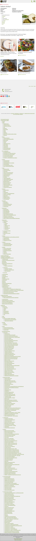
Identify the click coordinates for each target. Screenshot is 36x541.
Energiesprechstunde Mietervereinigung (11, 387)
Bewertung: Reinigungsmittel (9, 501)
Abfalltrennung (6, 123)
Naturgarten (5, 195)
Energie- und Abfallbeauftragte (9, 505)
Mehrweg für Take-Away (8, 508)
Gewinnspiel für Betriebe (8, 320)
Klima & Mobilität (6, 211)
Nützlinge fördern (6, 196)
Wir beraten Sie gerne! (5, 119)
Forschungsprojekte (6, 476)
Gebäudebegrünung (6, 143)
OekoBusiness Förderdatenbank (10, 516)
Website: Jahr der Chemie (8, 371)
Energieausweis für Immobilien (8, 162)
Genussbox (6, 506)
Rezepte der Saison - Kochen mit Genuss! (8, 52)
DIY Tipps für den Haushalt (8, 156)
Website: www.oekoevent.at (9, 372)
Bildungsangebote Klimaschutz (9, 431)
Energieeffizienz (5, 276)
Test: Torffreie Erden (7, 488)
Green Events (4, 280)
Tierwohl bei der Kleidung (7, 244)
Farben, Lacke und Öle (7, 248)
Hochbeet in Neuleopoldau (9, 392)
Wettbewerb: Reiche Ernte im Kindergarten (11, 464)
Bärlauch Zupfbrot (4, 72)
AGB (14, 114)
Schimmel (5, 252)
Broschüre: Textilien (7, 338)
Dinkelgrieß (7, 19)
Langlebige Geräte (7, 396)
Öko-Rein (5, 264)
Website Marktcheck (8, 373)
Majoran (3, 21)
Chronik (3, 317)
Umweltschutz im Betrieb (7, 491)
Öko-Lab (6, 514)
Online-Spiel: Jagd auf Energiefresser (10, 440)
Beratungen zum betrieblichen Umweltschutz (12, 496)
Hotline (4, 323)
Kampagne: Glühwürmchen (9, 347)
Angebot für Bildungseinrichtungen (8, 260)
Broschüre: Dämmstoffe (8, 339)
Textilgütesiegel (6, 238)
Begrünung (4, 261)
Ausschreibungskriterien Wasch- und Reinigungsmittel (13, 492)
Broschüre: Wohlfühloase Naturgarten (11, 340)
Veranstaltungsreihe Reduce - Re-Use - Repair (12, 412)
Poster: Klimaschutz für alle (9, 367)
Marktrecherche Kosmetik (9, 355)
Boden (4, 191)
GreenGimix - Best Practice (9, 269)
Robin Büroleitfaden (7, 521)
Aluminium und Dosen (7, 126)
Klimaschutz (4, 208)
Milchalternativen (6, 181)
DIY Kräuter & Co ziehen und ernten (9, 153)
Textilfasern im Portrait (7, 240)
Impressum (17, 113)
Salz (2, 24)
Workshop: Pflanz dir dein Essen (10, 473)
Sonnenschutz (5, 206)
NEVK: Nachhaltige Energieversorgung (11, 401)
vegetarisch (19, 11)
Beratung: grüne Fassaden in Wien (10, 381)
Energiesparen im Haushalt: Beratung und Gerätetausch (14, 386)
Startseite (13, 113)
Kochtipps (5, 177)
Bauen (3, 136)
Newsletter (5, 324)
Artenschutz (5, 221)
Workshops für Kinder (8, 470)
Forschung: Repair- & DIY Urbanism (10, 483)
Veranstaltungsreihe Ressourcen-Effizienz (11, 531)
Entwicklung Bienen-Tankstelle (9, 435)
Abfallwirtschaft (5, 259)
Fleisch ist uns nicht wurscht (8, 172)
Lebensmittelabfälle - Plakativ (9, 397)
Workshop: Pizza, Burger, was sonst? (10, 469)
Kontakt (21, 114)
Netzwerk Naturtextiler (8, 513)
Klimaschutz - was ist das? (7, 216)
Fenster (4, 142)
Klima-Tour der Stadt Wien (9, 438)
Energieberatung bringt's (8, 384)
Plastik (4, 131)
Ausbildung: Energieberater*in (9, 419)
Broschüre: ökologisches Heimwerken (11, 336)
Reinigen (4, 251)
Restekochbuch (7, 522)
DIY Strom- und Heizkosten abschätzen (10, 157)
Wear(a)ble (6, 461)
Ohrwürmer (6, 229)
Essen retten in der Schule (8, 436)
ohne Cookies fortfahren (18, 538)
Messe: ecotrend (7, 359)
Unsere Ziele (5, 307)
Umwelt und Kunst (7, 447)
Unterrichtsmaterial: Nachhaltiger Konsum (11, 452)
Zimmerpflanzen (6, 199)
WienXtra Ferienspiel (8, 465)
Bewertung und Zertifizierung (7, 263)
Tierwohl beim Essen (7, 243)
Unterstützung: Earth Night (9, 404)
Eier (3, 17)
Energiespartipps (6, 160)
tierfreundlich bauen (6, 233)
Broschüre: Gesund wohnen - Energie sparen (12, 337)
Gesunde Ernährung (6, 174)
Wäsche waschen (6, 239)
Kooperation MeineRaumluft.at (9, 395)
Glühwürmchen (7, 225)
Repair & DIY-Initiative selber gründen (9, 134)
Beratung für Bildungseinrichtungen (8, 301)
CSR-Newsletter (5, 274)
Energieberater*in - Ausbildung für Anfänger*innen (12, 289)
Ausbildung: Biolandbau (8, 418)
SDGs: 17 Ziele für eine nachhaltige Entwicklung (11, 218)
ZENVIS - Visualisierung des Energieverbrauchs (12, 474)
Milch (4, 20)
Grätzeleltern (6, 426)
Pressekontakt (5, 329)
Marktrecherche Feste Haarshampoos (11, 357)
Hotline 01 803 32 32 (8, 378)
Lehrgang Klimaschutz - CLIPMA (10, 425)
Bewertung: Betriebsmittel (9, 498)
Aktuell (3, 121)
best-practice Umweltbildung (7, 302)
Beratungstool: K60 (7, 383)
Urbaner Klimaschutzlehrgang (9, 427)
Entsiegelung (5, 192)
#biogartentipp (6, 190)
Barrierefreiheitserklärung (29, 113)
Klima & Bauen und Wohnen (8, 213)
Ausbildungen (5, 417)
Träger (4, 310)
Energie (3, 159)
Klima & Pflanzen (6, 212)
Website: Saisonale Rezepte (9, 374)
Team (3, 316)
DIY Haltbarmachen (6, 152)
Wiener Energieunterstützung (9, 414)
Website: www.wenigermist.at (9, 462)
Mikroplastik (5, 129)
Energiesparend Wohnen (8, 482)
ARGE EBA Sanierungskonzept (9, 380)
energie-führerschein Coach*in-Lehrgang (10, 291)
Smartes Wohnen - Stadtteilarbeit (10, 410)
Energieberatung (6, 161)
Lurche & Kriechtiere (6, 230)
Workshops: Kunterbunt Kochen (10, 472)
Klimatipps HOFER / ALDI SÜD (9, 394)
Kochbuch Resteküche (8, 349)
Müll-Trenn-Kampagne (8, 509)
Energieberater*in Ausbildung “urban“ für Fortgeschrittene (13, 290)
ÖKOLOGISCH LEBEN (5, 120)
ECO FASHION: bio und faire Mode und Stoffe (11, 237)
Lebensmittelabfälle (6, 178)
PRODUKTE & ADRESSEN (5, 256)
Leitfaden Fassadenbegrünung (9, 354)
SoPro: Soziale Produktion (9, 523)
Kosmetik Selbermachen (7, 204)
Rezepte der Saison (4, 4)
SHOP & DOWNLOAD (5, 255)
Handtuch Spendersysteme (9, 507)
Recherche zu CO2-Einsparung (9, 486)
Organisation (4, 306)
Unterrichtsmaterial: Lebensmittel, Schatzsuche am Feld (14, 454)
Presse (18, 114)
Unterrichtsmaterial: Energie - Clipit (10, 448)
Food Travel (6, 437)
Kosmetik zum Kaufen (7, 205)
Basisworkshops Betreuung (9, 495)
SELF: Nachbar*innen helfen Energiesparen (11, 409)
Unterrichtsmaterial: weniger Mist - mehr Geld (12, 455)
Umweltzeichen (5, 284)
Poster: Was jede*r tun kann (9, 366)
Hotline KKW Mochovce (8, 393)
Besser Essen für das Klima (9, 497)
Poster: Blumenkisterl (8, 364)
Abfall (3, 122)
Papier (4, 130)
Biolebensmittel (6, 169)
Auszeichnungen (6, 313)
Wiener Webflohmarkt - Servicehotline (11, 415)
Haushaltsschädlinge (7, 249)
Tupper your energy (7, 411)
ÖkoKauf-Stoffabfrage (8, 265)
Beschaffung (4, 262)
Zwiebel (3, 16)
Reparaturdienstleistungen (7, 283)
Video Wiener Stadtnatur (8, 458)
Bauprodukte (5, 140)
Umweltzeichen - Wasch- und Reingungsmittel (12, 530)
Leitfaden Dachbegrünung (9, 353)
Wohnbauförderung (6, 149)
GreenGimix (5, 267)
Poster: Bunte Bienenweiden (9, 363)
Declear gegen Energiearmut (9, 479)
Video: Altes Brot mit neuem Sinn (10, 368)
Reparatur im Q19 (7, 406)
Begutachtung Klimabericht (9, 478)
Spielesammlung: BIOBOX (9, 441)
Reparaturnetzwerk (7, 405)
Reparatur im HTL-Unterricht (9, 439)
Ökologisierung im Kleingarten (9, 403)
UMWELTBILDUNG (4, 295)
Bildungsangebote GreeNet (9, 430)
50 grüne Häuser (7, 477)
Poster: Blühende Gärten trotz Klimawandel (11, 365)
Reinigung (4, 282)
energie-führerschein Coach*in (9, 422)
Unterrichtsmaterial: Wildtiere (9, 456)
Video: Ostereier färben (8, 370)
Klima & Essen (5, 209)
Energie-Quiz (6, 388)
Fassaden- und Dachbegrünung (8, 193)
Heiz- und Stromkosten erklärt (8, 166)
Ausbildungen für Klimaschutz (8, 217)
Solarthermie (5, 147)
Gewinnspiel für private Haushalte (10, 319)
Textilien (3, 235)
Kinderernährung (6, 175)
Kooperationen (6, 311)
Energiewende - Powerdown (9, 504)
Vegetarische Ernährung (7, 187)
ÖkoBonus (6, 515)
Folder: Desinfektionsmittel (9, 346)
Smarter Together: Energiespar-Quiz (10, 444)
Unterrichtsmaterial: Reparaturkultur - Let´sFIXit (12, 453)
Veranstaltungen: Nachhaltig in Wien (10, 457)
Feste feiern (5, 171)
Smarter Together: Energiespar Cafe (10, 443)
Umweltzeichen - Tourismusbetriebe (10, 529)
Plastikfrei (5, 132)
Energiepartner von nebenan (9, 424)
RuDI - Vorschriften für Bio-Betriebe (10, 517)
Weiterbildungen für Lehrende (7, 300)
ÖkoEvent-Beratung (7, 402)
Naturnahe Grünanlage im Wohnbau (10, 400)
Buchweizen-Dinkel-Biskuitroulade (24, 72)
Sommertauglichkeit (7, 148)
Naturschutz (4, 220)
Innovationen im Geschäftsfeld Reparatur (11, 484)
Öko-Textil (5, 272)
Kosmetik (4, 200)
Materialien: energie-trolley (9, 423)
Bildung (4, 429)
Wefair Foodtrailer (7, 466)
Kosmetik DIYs (5, 203)
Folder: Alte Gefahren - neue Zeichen (10, 342)
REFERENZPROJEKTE (6, 331)
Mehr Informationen (18, 539)
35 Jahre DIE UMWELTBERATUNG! (9, 318)
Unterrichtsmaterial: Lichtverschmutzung (11, 449)
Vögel (4, 234)
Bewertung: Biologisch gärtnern (9, 499)
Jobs (16, 114)
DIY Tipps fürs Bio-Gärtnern (8, 155)
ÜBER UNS (3, 305)
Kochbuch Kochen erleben (9, 348)
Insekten (4, 222)
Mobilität (3, 277)
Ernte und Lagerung (6, 170)
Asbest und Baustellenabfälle (8, 139)
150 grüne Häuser (7, 379)
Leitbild (4, 308)
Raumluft (3, 281)
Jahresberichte (6, 312)
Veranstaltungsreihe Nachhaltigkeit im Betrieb (11, 293)
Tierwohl (3, 242)
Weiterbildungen (5, 286)
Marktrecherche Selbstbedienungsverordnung (12, 356)
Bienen (5, 224)
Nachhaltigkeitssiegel (8, 512)
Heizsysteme (5, 144)
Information (5, 332)
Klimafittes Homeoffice (7, 250)
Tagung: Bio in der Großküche (9, 446)
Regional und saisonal (7, 182)
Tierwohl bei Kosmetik (7, 245)
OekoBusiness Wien (5, 278)
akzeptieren (18, 537)
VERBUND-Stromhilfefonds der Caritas (11, 413)
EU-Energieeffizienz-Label (8, 165)
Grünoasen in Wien (7, 389)
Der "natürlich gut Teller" (8, 503)
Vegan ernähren (6, 186)
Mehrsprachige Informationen (7, 303)
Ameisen (6, 223)
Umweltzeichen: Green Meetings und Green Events (13, 525)
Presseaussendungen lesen (8, 327)
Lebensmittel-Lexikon (7, 180)
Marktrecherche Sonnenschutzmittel (10, 358)
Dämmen (5, 141)
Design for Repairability (8, 432)
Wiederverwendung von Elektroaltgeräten (11, 532)
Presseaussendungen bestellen (8, 328)
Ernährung (4, 275)
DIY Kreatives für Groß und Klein (9, 154)
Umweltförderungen (5, 285)
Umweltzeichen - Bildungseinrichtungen (11, 524)
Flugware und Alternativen (8, 173)
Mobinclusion (6, 398)
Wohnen (3, 247)
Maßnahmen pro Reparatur (9, 485)
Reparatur (5, 135)
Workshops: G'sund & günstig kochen (10, 471)
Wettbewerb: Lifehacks (8, 463)
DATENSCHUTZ (21, 113)
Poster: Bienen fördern (8, 362)
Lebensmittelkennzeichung (8, 179)
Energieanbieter (6, 164)
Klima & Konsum (6, 210)
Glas (4, 127)
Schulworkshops (5, 299)
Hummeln (6, 226)
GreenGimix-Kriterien (8, 268)
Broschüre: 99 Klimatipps (8, 341)
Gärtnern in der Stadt (7, 194)
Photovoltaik (5, 145)
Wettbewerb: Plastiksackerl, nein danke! (11, 375)
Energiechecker (7, 385)
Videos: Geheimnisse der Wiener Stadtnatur (10, 297)
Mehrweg (5, 128)
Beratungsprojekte (6, 377)
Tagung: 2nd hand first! (8, 445)
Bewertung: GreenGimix (8, 500)
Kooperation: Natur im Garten (9, 350)
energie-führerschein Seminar (8, 292)
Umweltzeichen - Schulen (8, 526)
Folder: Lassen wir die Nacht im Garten (11, 345)
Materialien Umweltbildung (7, 296)
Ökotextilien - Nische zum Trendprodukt (11, 518)
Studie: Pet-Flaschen (8, 487)
